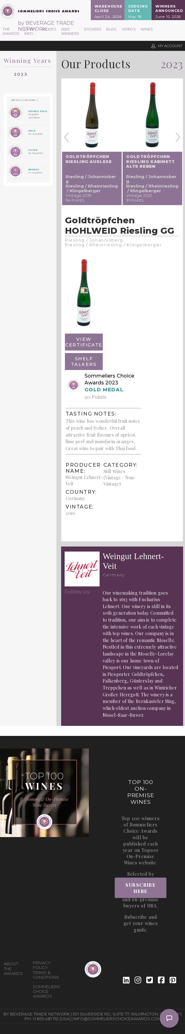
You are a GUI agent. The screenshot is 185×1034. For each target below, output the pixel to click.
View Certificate (83, 342)
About (11, 963)
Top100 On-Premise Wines (141, 856)
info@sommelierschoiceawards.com (117, 1018)
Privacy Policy (42, 965)
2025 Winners (70, 31)
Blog (111, 29)
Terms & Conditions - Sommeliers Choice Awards (45, 984)
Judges (49, 29)
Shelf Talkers (83, 361)
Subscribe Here (140, 888)
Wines (147, 29)
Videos (129, 29)
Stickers (92, 29)
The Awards (11, 31)
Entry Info (30, 31)
